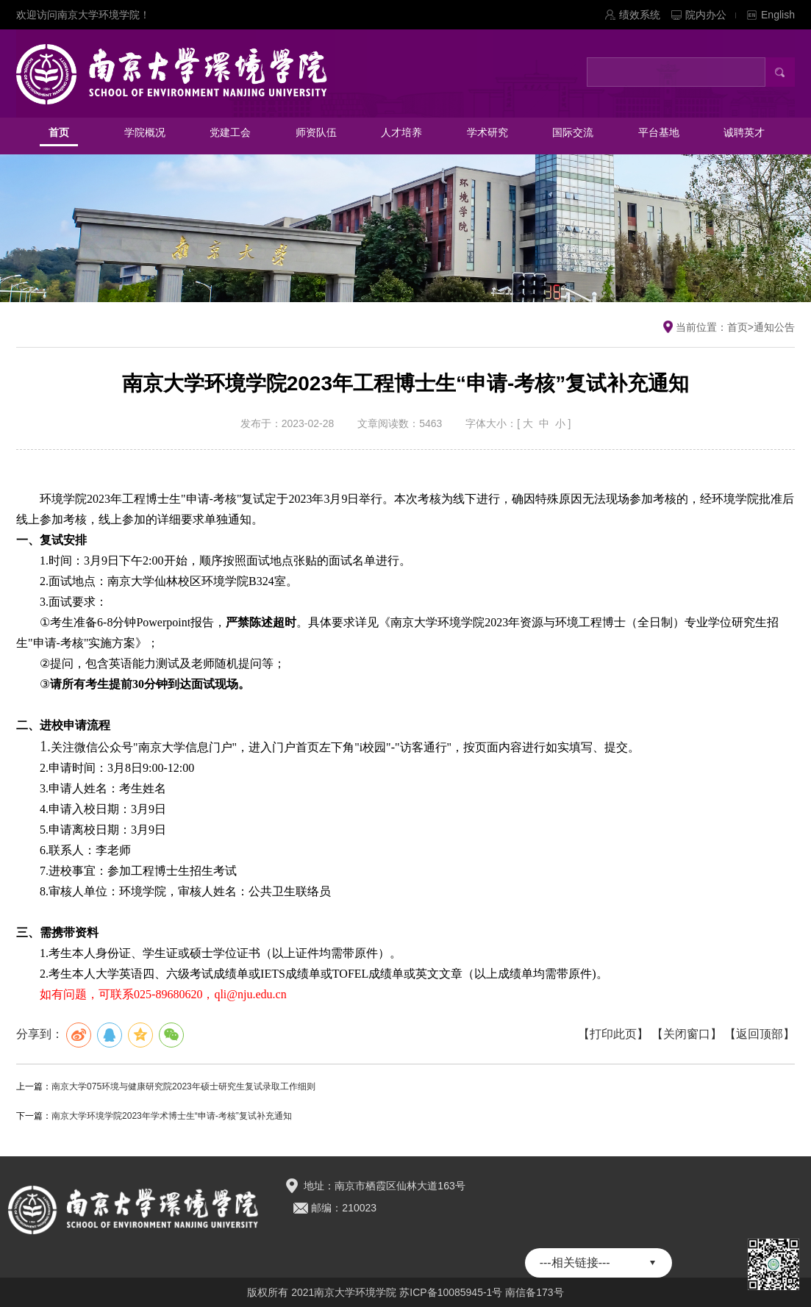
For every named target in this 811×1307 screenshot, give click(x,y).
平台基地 (658, 132)
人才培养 (401, 132)
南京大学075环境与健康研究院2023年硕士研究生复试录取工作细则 (183, 1086)
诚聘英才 (744, 132)
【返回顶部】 (759, 1034)
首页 (59, 132)
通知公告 (774, 327)
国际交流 (572, 132)
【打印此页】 (613, 1034)
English (778, 15)
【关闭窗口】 (686, 1034)
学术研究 (487, 132)
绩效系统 (639, 15)
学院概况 (144, 132)
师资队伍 (316, 132)
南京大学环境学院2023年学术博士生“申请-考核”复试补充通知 (171, 1116)
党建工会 (230, 132)
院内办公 (710, 15)
